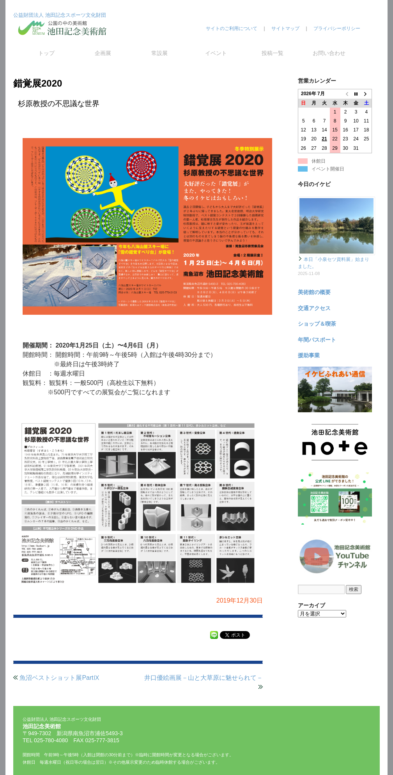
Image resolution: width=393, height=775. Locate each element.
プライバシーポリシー (336, 28)
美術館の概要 (314, 292)
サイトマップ (285, 28)
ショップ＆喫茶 (317, 324)
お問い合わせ (329, 53)
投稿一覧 (272, 53)
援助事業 (309, 355)
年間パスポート (317, 340)
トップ (46, 53)
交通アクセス (314, 308)
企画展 (103, 53)
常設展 (159, 53)
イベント (216, 53)
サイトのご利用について (231, 28)
